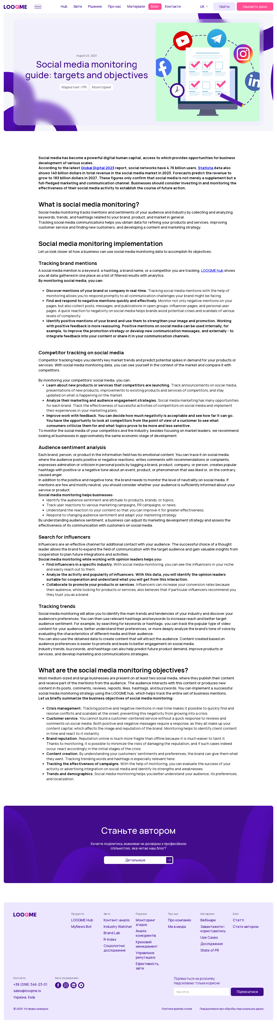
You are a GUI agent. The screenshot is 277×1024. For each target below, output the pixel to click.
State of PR (209, 950)
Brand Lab (112, 933)
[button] (204, 6)
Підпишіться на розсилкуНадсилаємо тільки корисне (197, 980)
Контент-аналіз (117, 920)
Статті (238, 920)
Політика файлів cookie (177, 1009)
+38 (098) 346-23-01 (30, 984)
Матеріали (136, 6)
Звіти (77, 6)
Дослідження (211, 943)
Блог (155, 6)
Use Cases (209, 937)
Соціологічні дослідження (114, 948)
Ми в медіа (177, 926)
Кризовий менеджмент (147, 944)
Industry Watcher (118, 926)
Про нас (114, 6)
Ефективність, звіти (147, 966)
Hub (64, 6)
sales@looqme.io (27, 990)
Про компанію (179, 920)
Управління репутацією (145, 955)
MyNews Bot (81, 926)
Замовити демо (254, 6)
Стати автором (245, 926)
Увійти (224, 6)
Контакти (173, 6)
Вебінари (208, 920)
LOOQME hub (212, 270)
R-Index (110, 939)
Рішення (95, 6)
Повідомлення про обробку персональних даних (232, 1009)
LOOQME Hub (82, 920)
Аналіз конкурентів (146, 933)
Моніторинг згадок (145, 922)
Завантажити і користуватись (213, 928)
